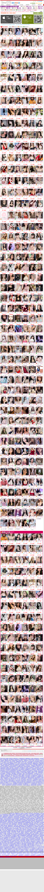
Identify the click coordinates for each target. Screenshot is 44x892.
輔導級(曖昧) (14, 10)
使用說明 (27, 4)
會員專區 (15, 4)
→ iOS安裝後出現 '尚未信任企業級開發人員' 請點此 (8, 24)
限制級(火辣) (8, 10)
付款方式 (33, 4)
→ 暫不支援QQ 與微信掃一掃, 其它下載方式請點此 (23, 24)
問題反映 (39, 4)
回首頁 (2, 4)
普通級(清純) (19, 10)
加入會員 (21, 4)
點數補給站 (8, 4)
